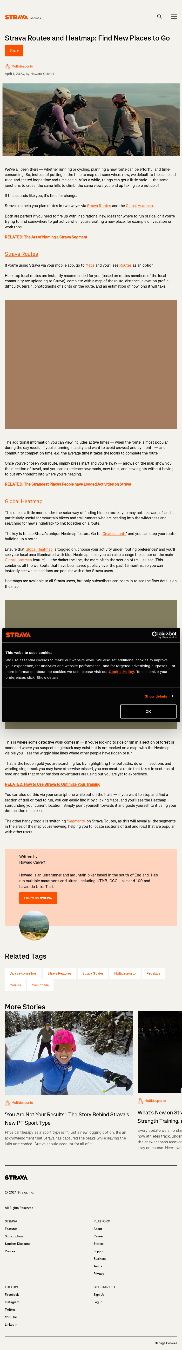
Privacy (99, 1274)
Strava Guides (93, 973)
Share (14, 50)
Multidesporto (125, 973)
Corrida (15, 985)
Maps (90, 265)
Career (98, 1236)
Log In (98, 1302)
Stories (99, 1244)
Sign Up (99, 1295)
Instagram (12, 1302)
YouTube (11, 1317)
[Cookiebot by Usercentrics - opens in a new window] (155, 634)
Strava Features (59, 973)
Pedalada (153, 973)
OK (148, 711)
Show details (156, 696)
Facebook (12, 1295)
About (98, 1229)
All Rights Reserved (19, 1208)
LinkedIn (11, 1325)
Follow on (38, 898)
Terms (98, 1266)
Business (100, 1259)
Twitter (10, 1310)
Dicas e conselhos (23, 973)
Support (99, 1251)
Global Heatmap (139, 205)
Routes (125, 265)
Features (11, 1229)
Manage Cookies (166, 1343)
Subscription (14, 1236)
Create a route (114, 533)
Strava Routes (99, 205)
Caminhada (40, 985)
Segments (76, 821)
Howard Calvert (42, 74)
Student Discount (17, 1244)
